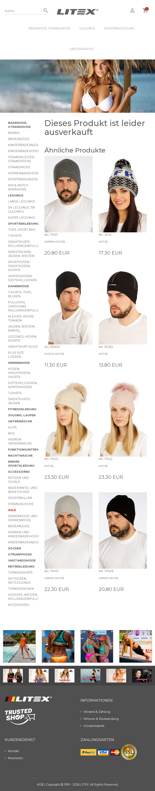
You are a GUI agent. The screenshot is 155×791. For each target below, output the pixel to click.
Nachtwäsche (20, 455)
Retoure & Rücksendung (100, 719)
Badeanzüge (19, 139)
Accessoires (19, 472)
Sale (12, 510)
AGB (40, 784)
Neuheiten (14, 758)
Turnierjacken (21, 589)
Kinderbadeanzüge (25, 145)
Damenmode (18, 286)
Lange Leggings (21, 201)
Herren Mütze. (55, 241)
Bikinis (14, 133)
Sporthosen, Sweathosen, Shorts (19, 266)
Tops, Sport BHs (21, 230)
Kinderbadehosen (24, 151)
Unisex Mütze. (54, 578)
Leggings (87, 28)
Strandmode (19, 167)
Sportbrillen (20, 498)
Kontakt (12, 751)
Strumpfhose (20, 554)
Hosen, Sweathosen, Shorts (19, 373)
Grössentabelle (93, 726)
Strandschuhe (21, 504)
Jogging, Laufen (22, 415)
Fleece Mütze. (54, 353)
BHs (11, 433)
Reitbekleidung (21, 566)
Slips (12, 427)
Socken (14, 548)
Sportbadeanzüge (24, 179)
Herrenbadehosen (24, 173)
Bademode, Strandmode (49, 28)
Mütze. (104, 241)
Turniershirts (20, 572)
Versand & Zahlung (95, 712)
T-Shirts (15, 236)
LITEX (84, 784)
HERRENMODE (19, 363)
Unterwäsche (81, 49)
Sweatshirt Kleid (23, 347)
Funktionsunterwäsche (29, 449)
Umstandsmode (22, 560)
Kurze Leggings (21, 217)
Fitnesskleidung (22, 409)
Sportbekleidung (119, 28)
